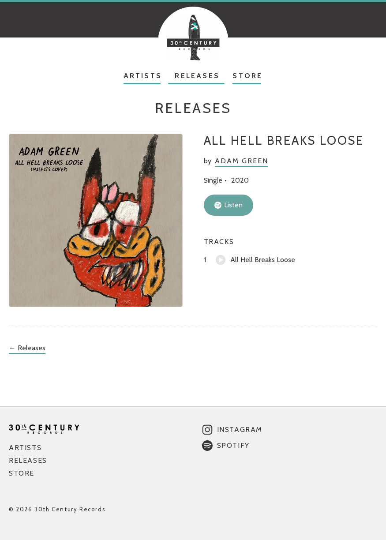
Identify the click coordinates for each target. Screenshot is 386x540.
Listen (228, 205)
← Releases (27, 348)
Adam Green (241, 161)
